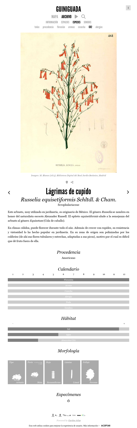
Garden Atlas (74, 420)
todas (37, 27)
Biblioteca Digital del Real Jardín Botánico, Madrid (81, 175)
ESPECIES (76, 22)
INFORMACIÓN (52, 22)
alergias (98, 27)
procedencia (48, 27)
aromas (71, 27)
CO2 (90, 27)
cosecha (81, 27)
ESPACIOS (65, 22)
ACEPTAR (105, 425)
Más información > (91, 426)
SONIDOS (87, 22)
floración (61, 27)
